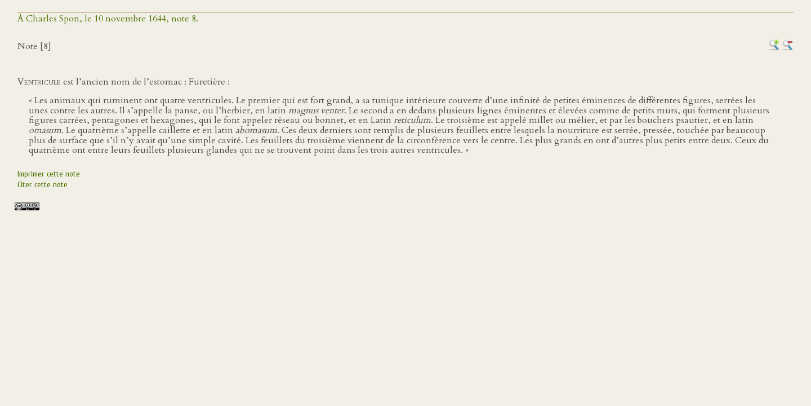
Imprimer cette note (48, 174)
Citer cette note (42, 184)
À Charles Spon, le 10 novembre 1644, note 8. (107, 18)
